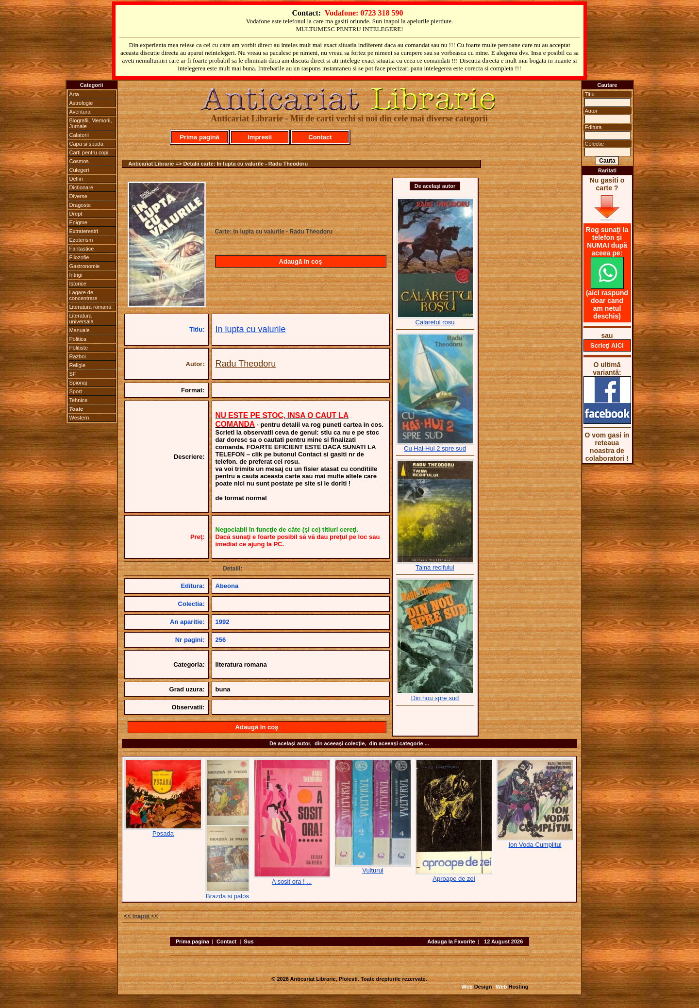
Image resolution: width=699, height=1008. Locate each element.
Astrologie (81, 103)
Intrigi (76, 275)
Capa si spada (86, 144)
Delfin (76, 179)
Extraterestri (83, 231)
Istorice (77, 283)
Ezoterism (81, 240)
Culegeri (79, 170)
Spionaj (78, 383)
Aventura (80, 112)
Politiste (78, 348)
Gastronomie (84, 266)
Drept (76, 214)
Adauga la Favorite (451, 941)
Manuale (79, 330)
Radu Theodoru (246, 364)
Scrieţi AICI (607, 345)
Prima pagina (192, 941)
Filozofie (79, 257)
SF (72, 374)
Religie (77, 365)
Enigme (78, 222)
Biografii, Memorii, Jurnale (90, 123)
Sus (248, 941)
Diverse (78, 196)
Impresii (260, 137)
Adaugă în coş (300, 261)
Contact (320, 137)
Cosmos (79, 161)
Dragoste (80, 205)
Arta (74, 94)
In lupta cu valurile (251, 329)
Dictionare (81, 187)
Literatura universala (81, 318)
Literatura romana (90, 307)
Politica (77, 339)
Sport (75, 391)
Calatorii (79, 135)
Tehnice (78, 400)
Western (79, 417)
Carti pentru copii (89, 152)
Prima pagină (199, 137)
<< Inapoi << (141, 916)
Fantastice (81, 249)
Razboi (77, 356)
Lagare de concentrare (83, 295)
